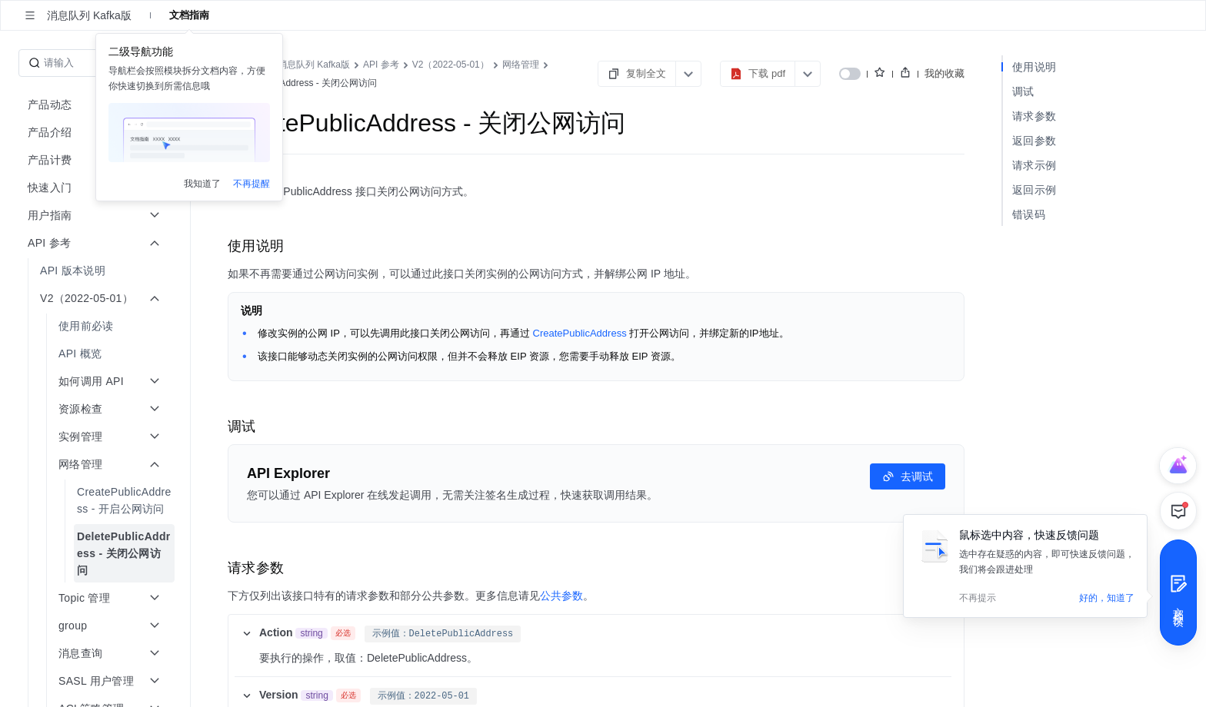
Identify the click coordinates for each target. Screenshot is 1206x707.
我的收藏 (944, 73)
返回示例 (1034, 190)
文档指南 (189, 15)
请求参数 (1034, 116)
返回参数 (1034, 140)
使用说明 (1034, 67)
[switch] (850, 74)
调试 (1023, 91)
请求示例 (1034, 165)
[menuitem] (96, 270)
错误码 (1028, 214)
